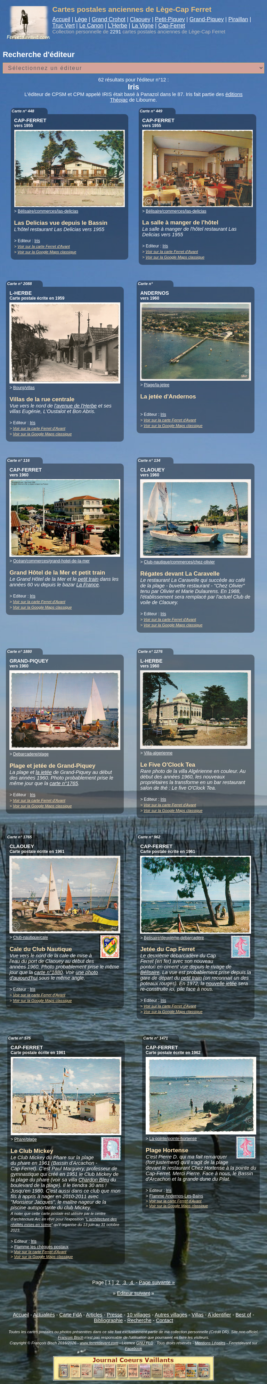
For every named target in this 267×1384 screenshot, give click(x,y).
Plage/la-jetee (156, 384)
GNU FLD (144, 1343)
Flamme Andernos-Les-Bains (176, 1196)
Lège (81, 19)
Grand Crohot (109, 19)
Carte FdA (70, 1315)
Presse (114, 1315)
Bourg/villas (24, 387)
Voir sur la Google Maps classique (46, 252)
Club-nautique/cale (30, 937)
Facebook (133, 1348)
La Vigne (143, 26)
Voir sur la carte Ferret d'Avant (43, 246)
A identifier (219, 1315)
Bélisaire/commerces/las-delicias (48, 211)
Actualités (44, 1315)
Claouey (140, 19)
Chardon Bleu (94, 1180)
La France (87, 584)
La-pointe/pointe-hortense (173, 1138)
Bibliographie (108, 1320)
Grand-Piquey (206, 19)
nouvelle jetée (221, 983)
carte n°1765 (64, 783)
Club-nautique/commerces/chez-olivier (179, 562)
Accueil (61, 19)
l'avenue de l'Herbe (75, 406)
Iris (37, 240)
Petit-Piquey (170, 19)
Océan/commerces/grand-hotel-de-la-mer (51, 561)
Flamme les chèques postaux (41, 1246)
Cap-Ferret (171, 26)
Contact (164, 1320)
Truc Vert (63, 26)
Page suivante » (157, 1282)
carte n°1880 (48, 972)
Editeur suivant (133, 1293)
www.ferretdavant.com (99, 1343)
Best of (243, 1315)
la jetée (44, 772)
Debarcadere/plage (31, 754)
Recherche (139, 1320)
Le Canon (91, 26)
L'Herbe (117, 26)
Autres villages (171, 1315)
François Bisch (70, 1337)
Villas (197, 1315)
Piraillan (238, 19)
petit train (88, 579)
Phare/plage (25, 1139)
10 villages (139, 1315)
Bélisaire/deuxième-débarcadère (174, 937)
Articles (94, 1315)
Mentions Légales (210, 1343)
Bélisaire (149, 972)
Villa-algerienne (158, 753)
